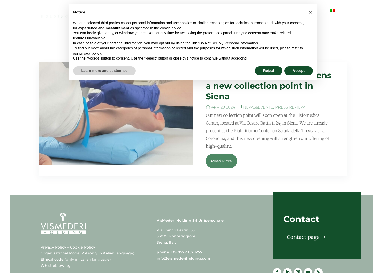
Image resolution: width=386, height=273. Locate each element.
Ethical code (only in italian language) (76, 238)
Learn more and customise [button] (104, 71)
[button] (310, 12)
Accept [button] (299, 71)
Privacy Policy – (55, 226)
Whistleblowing (56, 245)
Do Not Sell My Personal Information (228, 43)
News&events (258, 86)
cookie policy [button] (170, 28)
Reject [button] (268, 71)
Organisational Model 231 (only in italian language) (87, 232)
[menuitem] (332, 15)
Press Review (290, 86)
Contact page (303, 216)
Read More (221, 140)
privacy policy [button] (90, 53)
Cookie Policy (82, 226)
